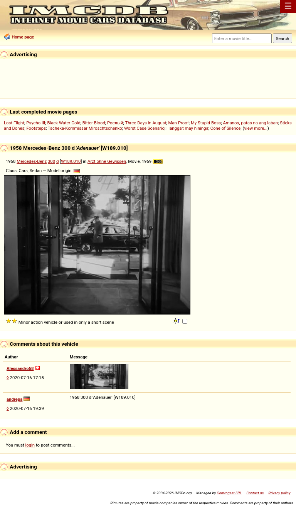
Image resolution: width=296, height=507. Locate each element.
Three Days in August (145, 122)
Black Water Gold (63, 122)
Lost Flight (14, 122)
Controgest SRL (229, 493)
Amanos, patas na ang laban (250, 122)
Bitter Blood (93, 122)
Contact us (255, 493)
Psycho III (35, 122)
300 (51, 161)
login (30, 445)
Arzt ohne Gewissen (106, 161)
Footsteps (36, 128)
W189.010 (71, 161)
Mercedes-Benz (32, 161)
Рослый (115, 122)
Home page (23, 37)
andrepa (14, 399)
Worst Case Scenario (144, 128)
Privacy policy (279, 493)
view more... (255, 128)
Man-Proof (178, 122)
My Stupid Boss (206, 122)
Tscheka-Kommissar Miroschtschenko (85, 128)
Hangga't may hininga (187, 128)
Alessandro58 (20, 368)
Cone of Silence (225, 128)
